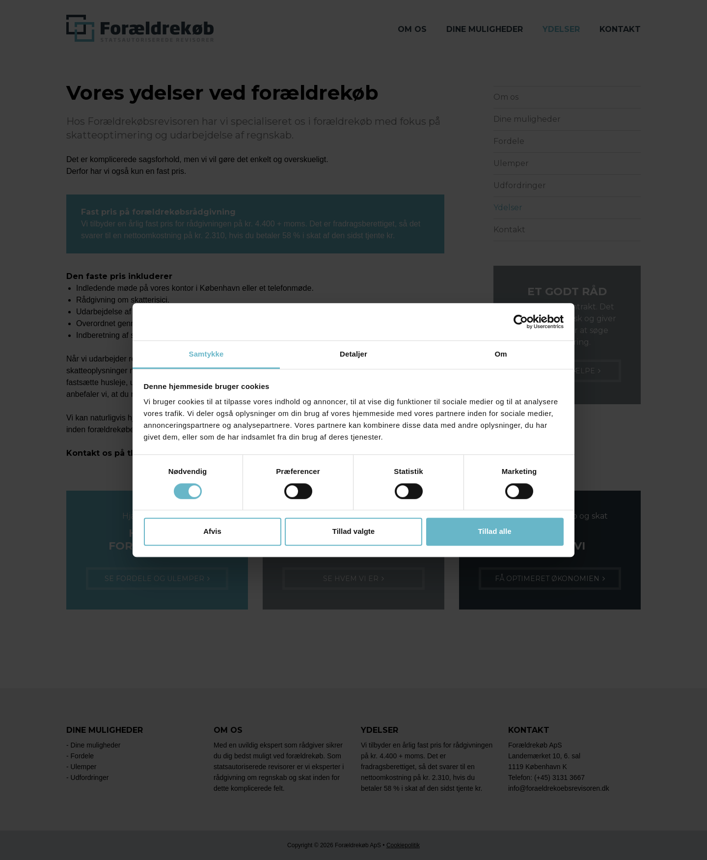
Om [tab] (500, 354)
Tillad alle (494, 531)
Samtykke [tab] (206, 354)
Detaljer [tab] (353, 354)
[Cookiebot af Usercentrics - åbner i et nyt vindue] (521, 321)
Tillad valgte (353, 531)
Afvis (212, 531)
